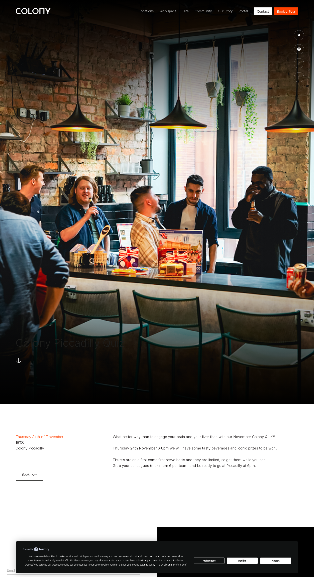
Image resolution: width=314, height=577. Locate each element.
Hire (185, 11)
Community (203, 11)
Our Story (225, 11)
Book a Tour (286, 11)
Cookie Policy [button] (102, 564)
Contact (263, 11)
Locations (146, 11)
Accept (276, 560)
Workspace (168, 11)
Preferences (209, 560)
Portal (243, 11)
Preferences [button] (179, 564)
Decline (242, 560)
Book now (29, 474)
